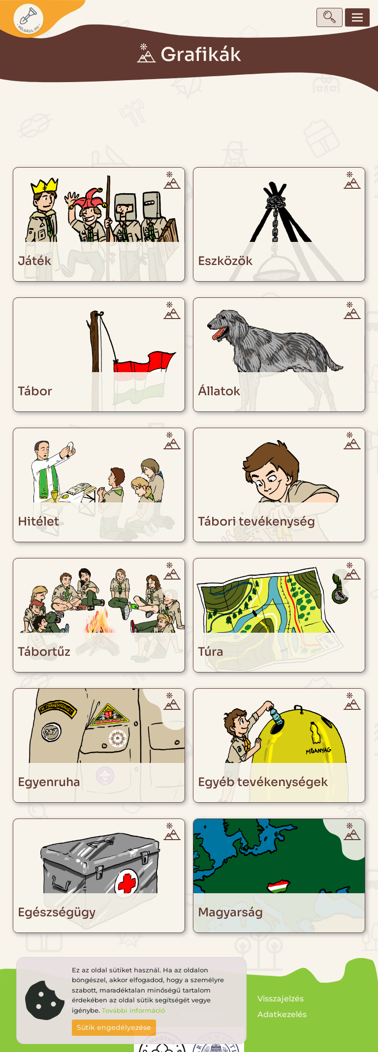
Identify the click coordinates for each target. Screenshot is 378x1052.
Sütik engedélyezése (114, 1027)
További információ (133, 1010)
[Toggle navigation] (357, 17)
